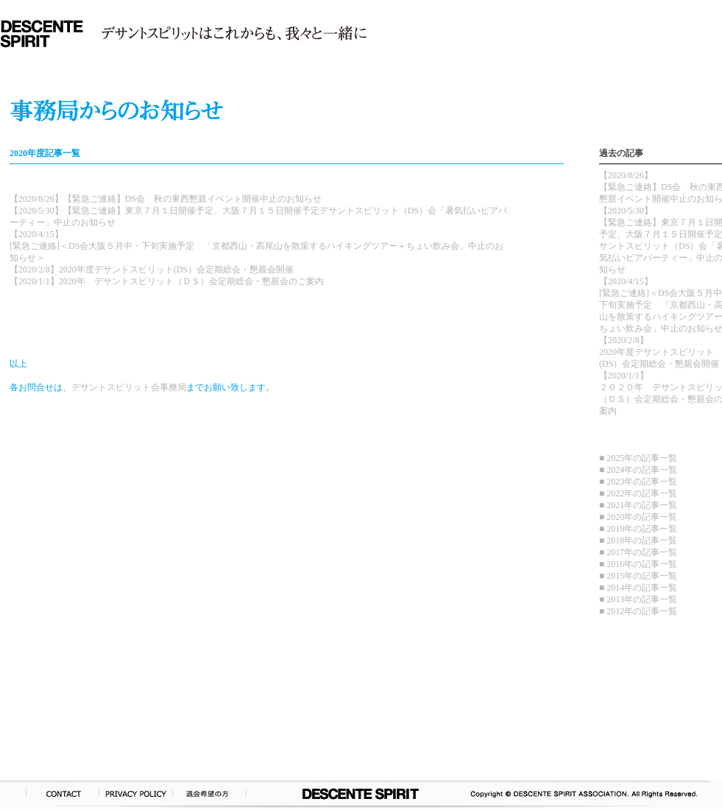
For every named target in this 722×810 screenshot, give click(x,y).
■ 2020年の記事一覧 (638, 517)
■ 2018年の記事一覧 (638, 540)
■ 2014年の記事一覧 (638, 587)
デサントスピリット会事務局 (128, 387)
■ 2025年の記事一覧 (638, 458)
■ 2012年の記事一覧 (638, 611)
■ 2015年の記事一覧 (638, 576)
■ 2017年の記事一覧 (638, 552)
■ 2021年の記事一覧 (638, 505)
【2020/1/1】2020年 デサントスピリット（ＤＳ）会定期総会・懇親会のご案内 (167, 281)
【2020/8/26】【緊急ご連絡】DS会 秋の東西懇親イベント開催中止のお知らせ (166, 199)
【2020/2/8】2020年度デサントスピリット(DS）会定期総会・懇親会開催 (152, 269)
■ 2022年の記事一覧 (638, 493)
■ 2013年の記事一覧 (638, 599)
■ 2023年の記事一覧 (638, 481)
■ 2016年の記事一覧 (638, 564)
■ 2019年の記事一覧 (638, 529)
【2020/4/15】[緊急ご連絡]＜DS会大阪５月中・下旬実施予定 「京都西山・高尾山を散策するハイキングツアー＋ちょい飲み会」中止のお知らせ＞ (256, 246)
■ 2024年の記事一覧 (638, 470)
